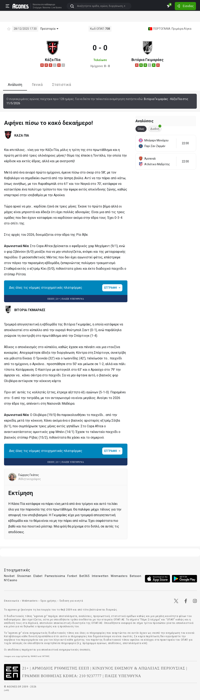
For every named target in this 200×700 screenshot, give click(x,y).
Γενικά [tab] (37, 84)
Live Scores (56, 8)
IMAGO (34, 656)
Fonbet (72, 576)
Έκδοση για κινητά (71, 600)
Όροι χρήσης (49, 600)
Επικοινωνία (11, 600)
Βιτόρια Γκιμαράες (147, 60)
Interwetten (100, 576)
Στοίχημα (37, 8)
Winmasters (119, 576)
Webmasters (30, 600)
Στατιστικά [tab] (61, 84)
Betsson (135, 576)
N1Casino (10, 580)
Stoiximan (24, 576)
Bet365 (84, 576)
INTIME (46, 656)
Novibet (9, 576)
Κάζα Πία (52, 60)
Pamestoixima (55, 576)
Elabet (37, 576)
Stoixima (37, 4)
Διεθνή (155, 128)
